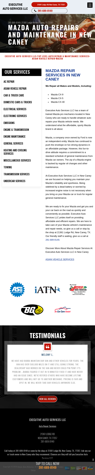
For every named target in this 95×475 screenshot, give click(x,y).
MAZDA (59, 59)
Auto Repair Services (47, 427)
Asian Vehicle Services (60, 259)
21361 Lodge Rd (28, 22)
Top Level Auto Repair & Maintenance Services (63, 56)
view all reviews (47, 399)
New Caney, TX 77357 (44, 22)
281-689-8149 (45, 11)
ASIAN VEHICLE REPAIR (43, 59)
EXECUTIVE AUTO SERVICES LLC (20, 56)
